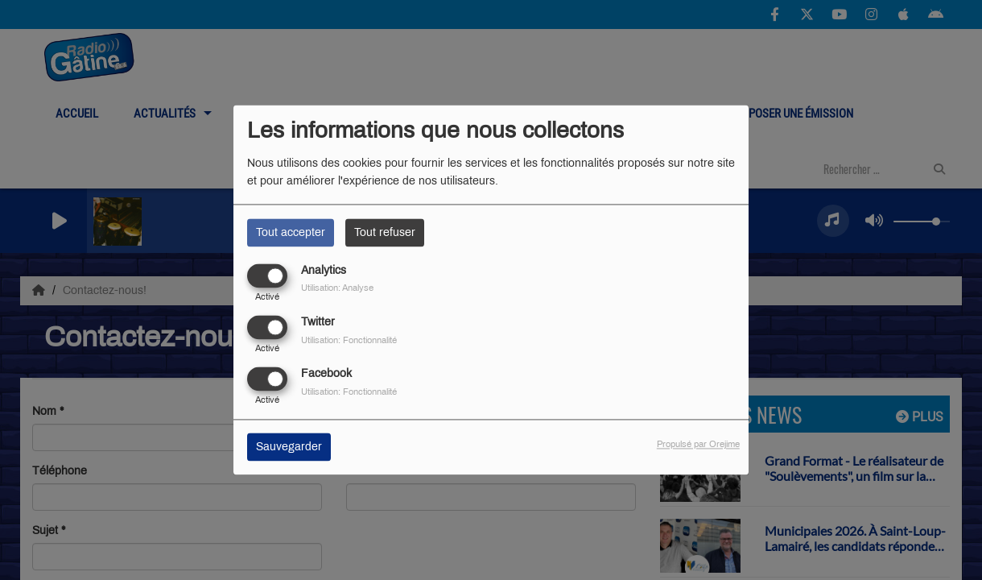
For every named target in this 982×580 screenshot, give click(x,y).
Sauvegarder (289, 447)
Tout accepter (290, 232)
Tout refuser (384, 232)
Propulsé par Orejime (698, 445)
